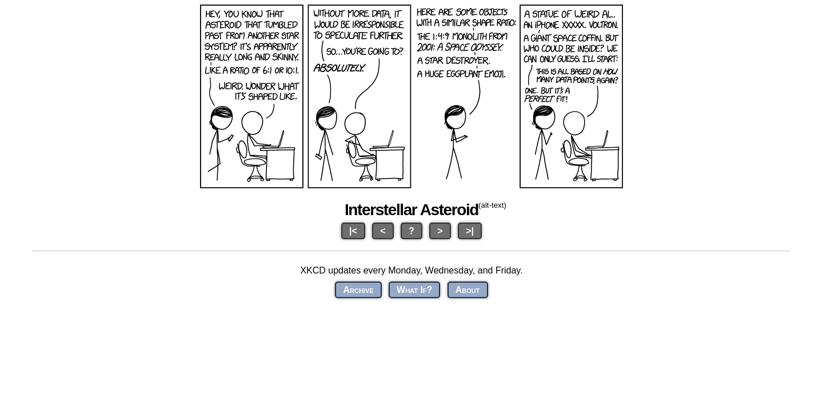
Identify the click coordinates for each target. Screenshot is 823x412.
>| (470, 231)
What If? (414, 290)
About (468, 290)
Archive (358, 290)
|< (353, 231)
